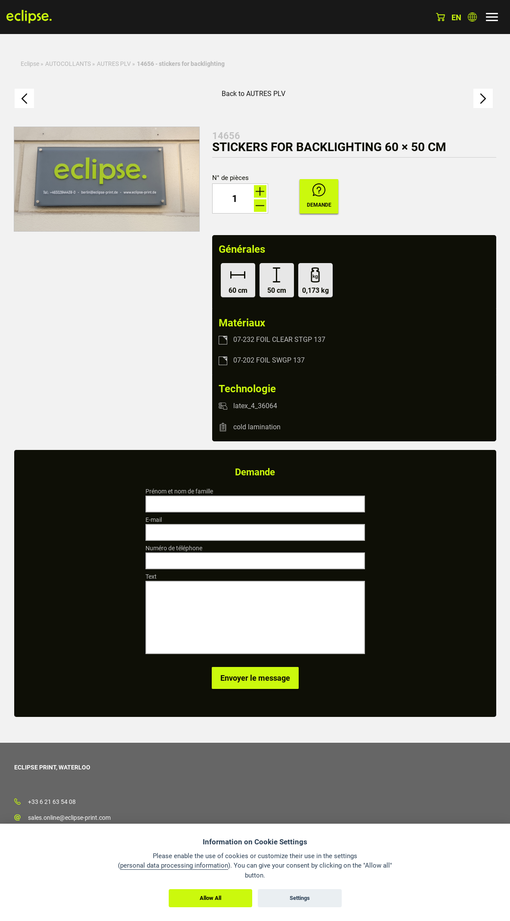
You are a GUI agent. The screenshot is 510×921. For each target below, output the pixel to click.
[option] (107, 179)
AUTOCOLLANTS (68, 63)
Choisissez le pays (472, 17)
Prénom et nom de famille (179, 491)
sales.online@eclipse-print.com (69, 817)
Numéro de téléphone (173, 548)
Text (151, 577)
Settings (300, 898)
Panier (440, 17)
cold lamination (257, 427)
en (456, 17)
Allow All (210, 898)
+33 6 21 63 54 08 (52, 801)
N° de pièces (230, 178)
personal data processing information (174, 865)
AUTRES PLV (114, 63)
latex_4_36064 (255, 406)
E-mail (153, 520)
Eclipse (30, 63)
